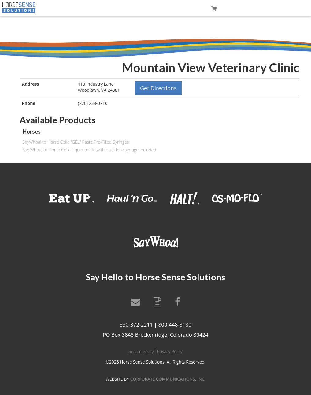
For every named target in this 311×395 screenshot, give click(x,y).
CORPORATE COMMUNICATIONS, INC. (167, 379)
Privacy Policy (169, 351)
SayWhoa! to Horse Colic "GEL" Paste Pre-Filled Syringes (76, 142)
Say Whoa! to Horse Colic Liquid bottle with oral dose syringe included (89, 150)
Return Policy (141, 351)
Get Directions (158, 88)
